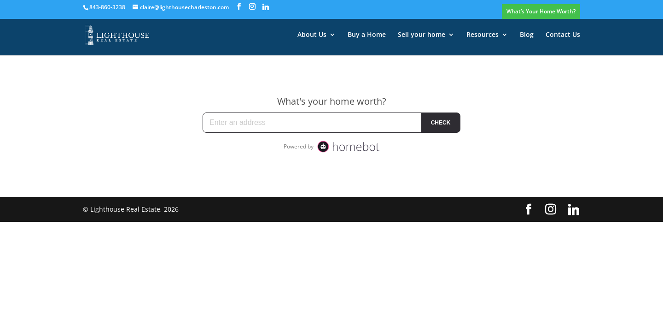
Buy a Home (367, 35)
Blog (527, 35)
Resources (482, 35)
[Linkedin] (265, 7)
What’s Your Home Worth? (541, 11)
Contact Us (563, 35)
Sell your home (421, 35)
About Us (311, 35)
